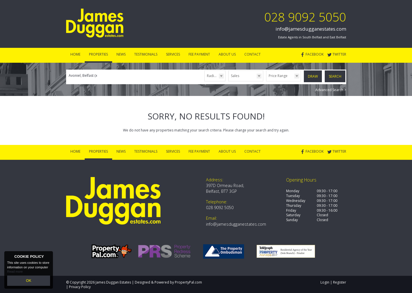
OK (28, 281)
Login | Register (333, 281)
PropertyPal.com (188, 281)
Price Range (278, 75)
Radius (212, 75)
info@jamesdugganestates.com (311, 28)
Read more (15, 273)
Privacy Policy (80, 286)
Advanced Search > (330, 88)
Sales (235, 75)
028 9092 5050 (305, 17)
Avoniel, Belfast (83, 75)
